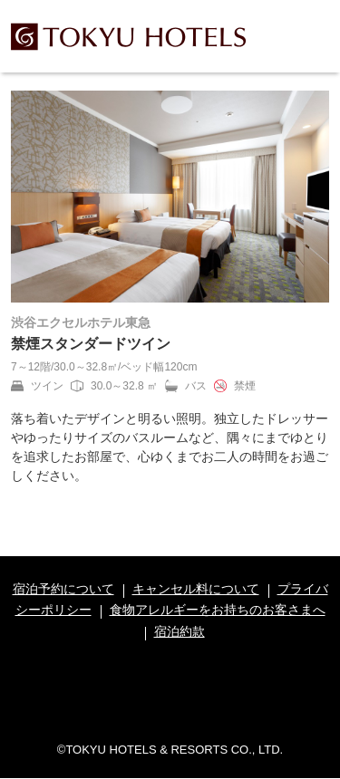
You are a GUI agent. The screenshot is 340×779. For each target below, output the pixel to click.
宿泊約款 (179, 631)
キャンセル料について (195, 589)
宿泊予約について (63, 589)
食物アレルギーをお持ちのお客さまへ (217, 609)
